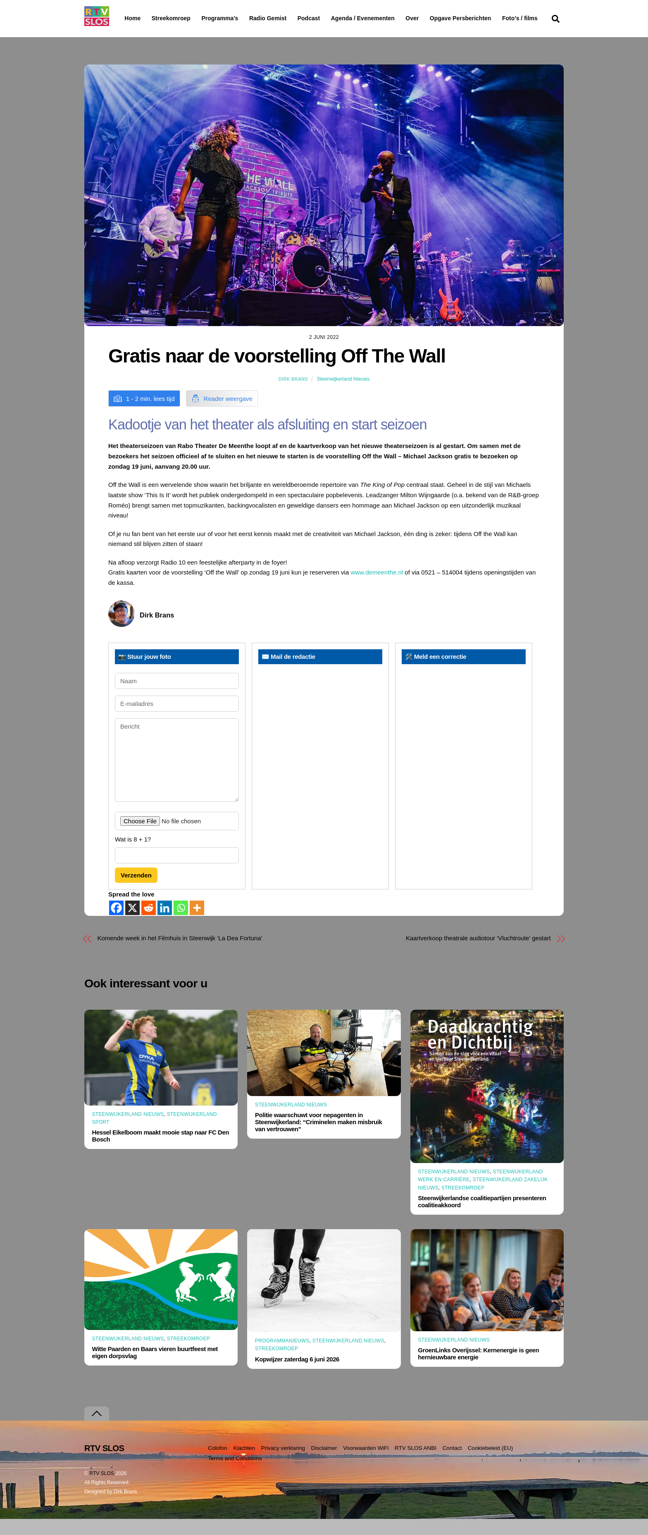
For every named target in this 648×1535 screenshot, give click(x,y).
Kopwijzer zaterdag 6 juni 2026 (297, 1374)
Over (433, 18)
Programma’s (235, 18)
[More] (197, 924)
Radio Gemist (288, 18)
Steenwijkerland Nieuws (343, 395)
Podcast (330, 18)
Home (126, 18)
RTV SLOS (101, 1489)
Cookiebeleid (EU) (490, 1464)
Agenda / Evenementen (384, 18)
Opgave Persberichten (490, 18)
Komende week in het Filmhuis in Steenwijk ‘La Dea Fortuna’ (180, 954)
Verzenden (136, 890)
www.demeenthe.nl (376, 588)
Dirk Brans (293, 395)
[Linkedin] (164, 924)
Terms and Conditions (235, 1474)
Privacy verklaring (283, 1464)
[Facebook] (116, 924)
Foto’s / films (144, 34)
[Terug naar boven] (96, 1430)
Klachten (244, 1464)
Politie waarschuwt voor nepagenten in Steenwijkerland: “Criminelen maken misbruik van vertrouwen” (318, 1138)
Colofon (217, 1464)
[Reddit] (148, 924)
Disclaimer (324, 1464)
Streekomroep (172, 18)
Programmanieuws (282, 1357)
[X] (132, 924)
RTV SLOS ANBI (415, 1464)
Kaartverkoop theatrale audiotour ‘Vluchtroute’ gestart (478, 954)
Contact (452, 1464)
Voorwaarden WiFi (365, 1464)
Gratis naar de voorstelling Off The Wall (277, 371)
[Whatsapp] (181, 924)
